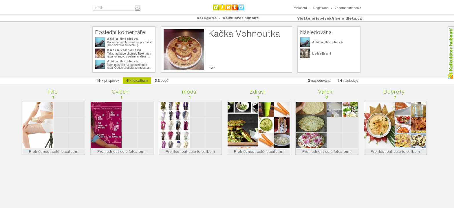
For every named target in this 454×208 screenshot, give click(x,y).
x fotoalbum (137, 80)
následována (319, 80)
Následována (316, 32)
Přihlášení (300, 8)
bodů (161, 80)
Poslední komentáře (120, 32)
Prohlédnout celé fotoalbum (53, 151)
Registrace (321, 8)
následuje (348, 80)
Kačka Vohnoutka (124, 50)
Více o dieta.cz (347, 18)
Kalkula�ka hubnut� (450, 53)
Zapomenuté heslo (348, 8)
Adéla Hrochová (122, 39)
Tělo (52, 92)
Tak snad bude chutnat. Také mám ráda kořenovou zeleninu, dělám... (129, 55)
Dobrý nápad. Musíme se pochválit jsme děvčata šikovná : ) (129, 44)
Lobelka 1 (322, 53)
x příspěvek (108, 80)
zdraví (257, 92)
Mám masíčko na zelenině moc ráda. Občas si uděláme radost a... (129, 66)
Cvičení (121, 92)
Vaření (326, 92)
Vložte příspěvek (314, 18)
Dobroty (394, 92)
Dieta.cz (228, 7)
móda (189, 92)
